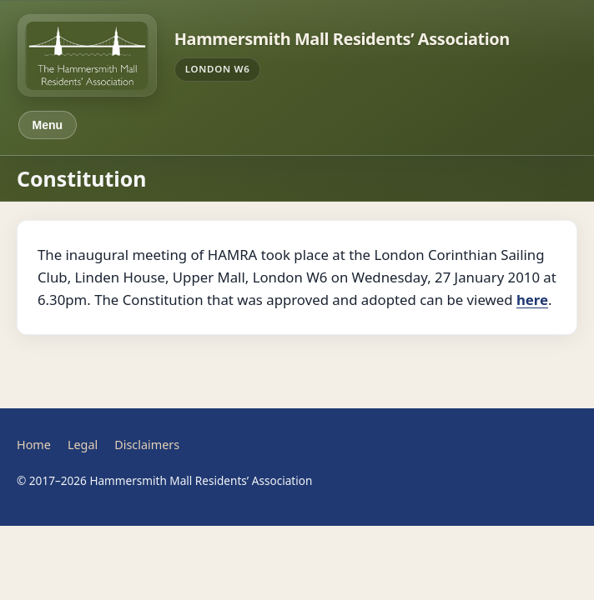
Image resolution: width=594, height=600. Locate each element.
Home (34, 444)
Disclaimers (146, 444)
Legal (83, 444)
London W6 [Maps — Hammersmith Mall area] (217, 68)
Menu (48, 125)
